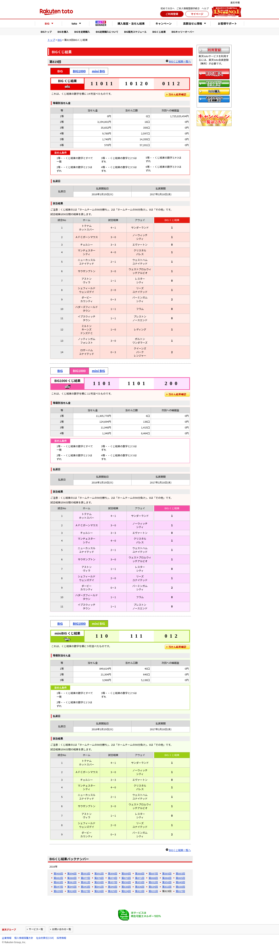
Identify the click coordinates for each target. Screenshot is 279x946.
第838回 (126, 886)
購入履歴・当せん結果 (131, 23)
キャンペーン (164, 23)
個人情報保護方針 (23, 938)
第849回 (180, 882)
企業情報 (6, 938)
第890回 (112, 873)
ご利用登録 (171, 14)
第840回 (112, 886)
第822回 (139, 891)
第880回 (72, 878)
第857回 (112, 882)
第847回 (58, 886)
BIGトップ (46, 31)
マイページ (197, 14)
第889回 (126, 873)
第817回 (180, 891)
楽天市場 (235, 2)
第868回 (153, 878)
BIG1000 (79, 71)
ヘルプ (205, 8)
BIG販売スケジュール (135, 31)
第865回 (180, 878)
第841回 (99, 886)
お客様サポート (227, 23)
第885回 (166, 873)
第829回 (58, 891)
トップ (51, 40)
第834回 (153, 886)
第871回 (139, 878)
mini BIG (98, 71)
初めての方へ (168, 8)
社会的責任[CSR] (45, 938)
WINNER (100, 24)
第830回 (180, 886)
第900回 (58, 873)
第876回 (99, 878)
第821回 (153, 891)
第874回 (112, 878)
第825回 (112, 891)
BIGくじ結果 (159, 31)
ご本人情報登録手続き (188, 8)
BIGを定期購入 (82, 31)
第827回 (85, 891)
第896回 (72, 873)
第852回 (153, 882)
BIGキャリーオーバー (182, 31)
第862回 (72, 882)
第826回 (99, 891)
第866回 (166, 878)
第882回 (58, 878)
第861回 (85, 882)
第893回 (85, 873)
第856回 (126, 882)
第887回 (153, 873)
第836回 (139, 886)
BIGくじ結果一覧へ (180, 61)
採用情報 (61, 938)
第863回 (58, 882)
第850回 (166, 882)
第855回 (139, 882)
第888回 (139, 873)
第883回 (180, 873)
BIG (60, 40)
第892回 (99, 873)
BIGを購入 (63, 31)
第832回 (166, 886)
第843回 (85, 886)
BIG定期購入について (107, 31)
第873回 (126, 878)
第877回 (85, 878)
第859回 (99, 882)
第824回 (126, 891)
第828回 (72, 891)
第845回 (72, 886)
